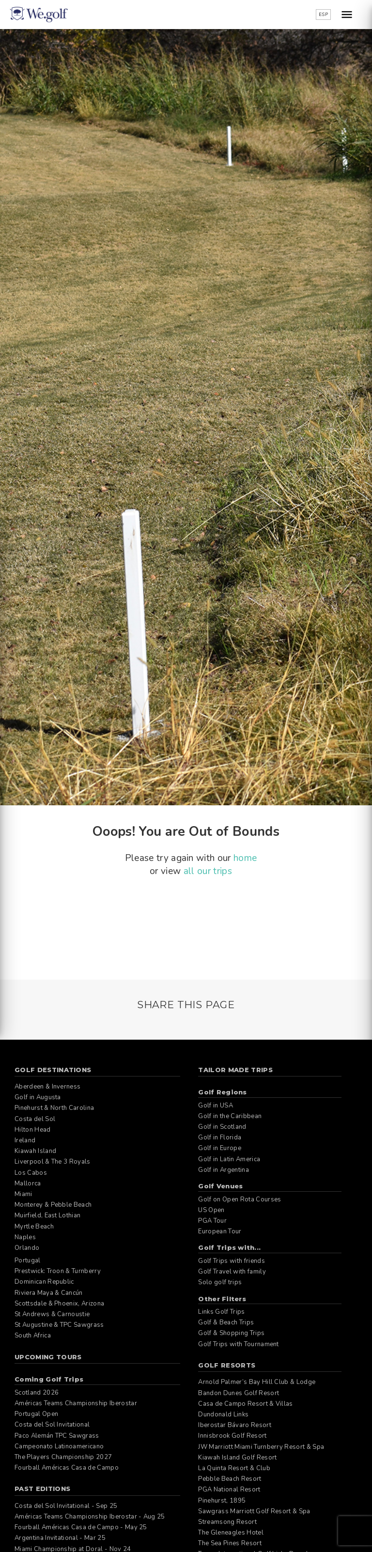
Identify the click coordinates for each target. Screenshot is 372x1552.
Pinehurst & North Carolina (54, 1108)
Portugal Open (36, 1414)
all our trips (208, 871)
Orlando (27, 1248)
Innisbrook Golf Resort (232, 1435)
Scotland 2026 (37, 1392)
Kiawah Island (35, 1151)
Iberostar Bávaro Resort (234, 1425)
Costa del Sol (35, 1119)
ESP (323, 14)
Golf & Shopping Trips (231, 1333)
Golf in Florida (219, 1137)
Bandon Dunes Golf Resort (238, 1393)
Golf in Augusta (38, 1097)
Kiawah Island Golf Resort (237, 1457)
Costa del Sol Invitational (52, 1424)
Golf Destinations (53, 1070)
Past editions (42, 1488)
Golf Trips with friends (231, 1261)
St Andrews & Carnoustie (52, 1314)
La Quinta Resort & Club (234, 1468)
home (245, 858)
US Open (211, 1210)
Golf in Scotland (222, 1126)
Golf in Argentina (223, 1170)
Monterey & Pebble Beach (53, 1204)
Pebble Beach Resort (229, 1479)
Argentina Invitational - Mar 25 (60, 1538)
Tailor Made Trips (235, 1070)
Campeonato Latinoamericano (59, 1446)
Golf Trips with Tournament (238, 1344)
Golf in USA (215, 1105)
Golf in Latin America (229, 1159)
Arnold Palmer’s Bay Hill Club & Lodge (256, 1382)
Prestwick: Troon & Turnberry (58, 1271)
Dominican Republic (44, 1281)
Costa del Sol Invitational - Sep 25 (66, 1506)
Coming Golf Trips (49, 1379)
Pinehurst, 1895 (222, 1500)
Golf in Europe (219, 1148)
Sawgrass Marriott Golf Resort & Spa (254, 1511)
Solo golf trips (220, 1282)
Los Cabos (31, 1172)
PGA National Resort (229, 1489)
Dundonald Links (223, 1414)
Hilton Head (33, 1129)
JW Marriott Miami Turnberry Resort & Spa (261, 1447)
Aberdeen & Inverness (47, 1086)
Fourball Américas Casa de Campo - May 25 (81, 1527)
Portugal (28, 1260)
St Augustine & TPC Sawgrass (59, 1325)
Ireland (25, 1140)
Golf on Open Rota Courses (239, 1199)
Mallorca (28, 1183)
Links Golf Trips (221, 1311)
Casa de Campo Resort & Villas (245, 1403)
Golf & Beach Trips (226, 1322)
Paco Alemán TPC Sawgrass (57, 1435)
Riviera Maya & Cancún (49, 1293)
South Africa (33, 1335)
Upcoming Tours (48, 1357)
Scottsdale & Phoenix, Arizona (59, 1303)
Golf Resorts (226, 1365)
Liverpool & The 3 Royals (53, 1161)
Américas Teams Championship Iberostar (76, 1403)
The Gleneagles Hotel (230, 1532)
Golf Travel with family (231, 1271)
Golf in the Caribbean (230, 1116)
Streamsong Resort (227, 1522)
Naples (25, 1237)
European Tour (219, 1231)
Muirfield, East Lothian (47, 1215)
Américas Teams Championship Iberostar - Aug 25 (90, 1516)
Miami (23, 1194)
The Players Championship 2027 (63, 1457)
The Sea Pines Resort (229, 1543)
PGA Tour (212, 1220)
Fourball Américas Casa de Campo (67, 1467)
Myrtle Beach (34, 1226)
